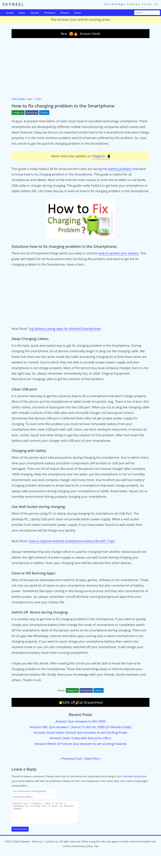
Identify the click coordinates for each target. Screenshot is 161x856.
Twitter (44, 112)
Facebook (32, 112)
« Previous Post (71, 758)
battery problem (120, 169)
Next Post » (93, 758)
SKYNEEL (13, 4)
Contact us (51, 845)
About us (37, 845)
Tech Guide (18, 99)
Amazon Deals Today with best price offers (80, 738)
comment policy (131, 776)
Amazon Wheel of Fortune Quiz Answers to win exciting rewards (80, 744)
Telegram (18, 112)
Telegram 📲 (101, 156)
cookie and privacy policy (78, 850)
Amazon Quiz (67, 19)
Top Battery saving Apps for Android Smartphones (65, 329)
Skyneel (24, 845)
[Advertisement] (80, 67)
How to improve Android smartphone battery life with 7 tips (72, 541)
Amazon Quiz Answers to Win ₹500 (80, 721)
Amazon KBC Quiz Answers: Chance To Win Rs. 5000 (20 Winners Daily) (80, 727)
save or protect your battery (118, 253)
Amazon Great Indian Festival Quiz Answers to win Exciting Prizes (80, 732)
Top (96, 850)
